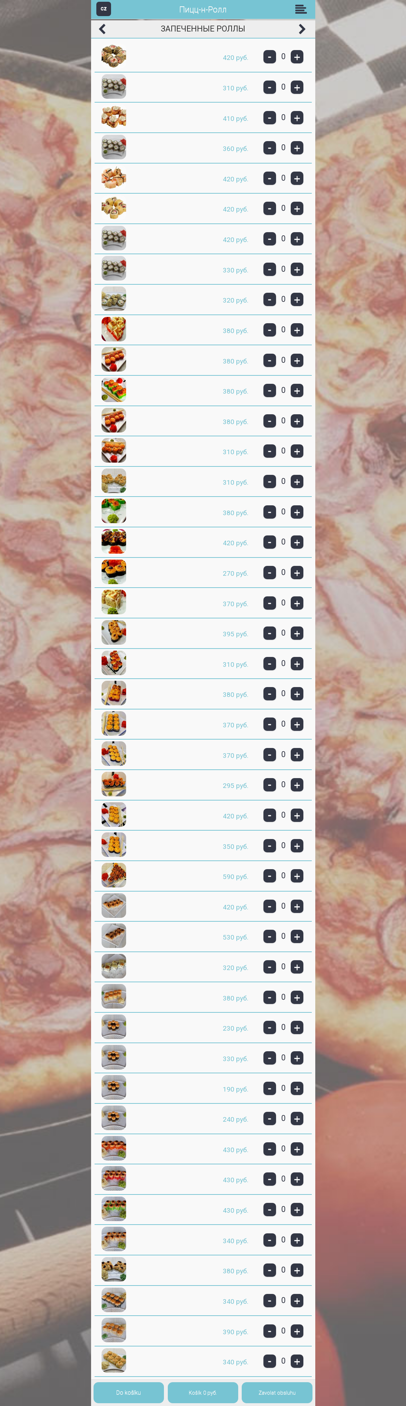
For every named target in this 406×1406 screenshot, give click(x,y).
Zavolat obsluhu (277, 1393)
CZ (104, 8)
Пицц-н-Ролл (203, 9)
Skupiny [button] (302, 9)
